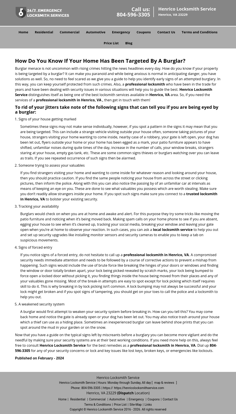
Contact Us (166, 32)
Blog (128, 43)
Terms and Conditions (199, 32)
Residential (44, 32)
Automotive (96, 32)
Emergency (121, 32)
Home (23, 32)
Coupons (144, 32)
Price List (111, 43)
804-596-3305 (133, 14)
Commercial (70, 32)
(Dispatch (126, 393)
